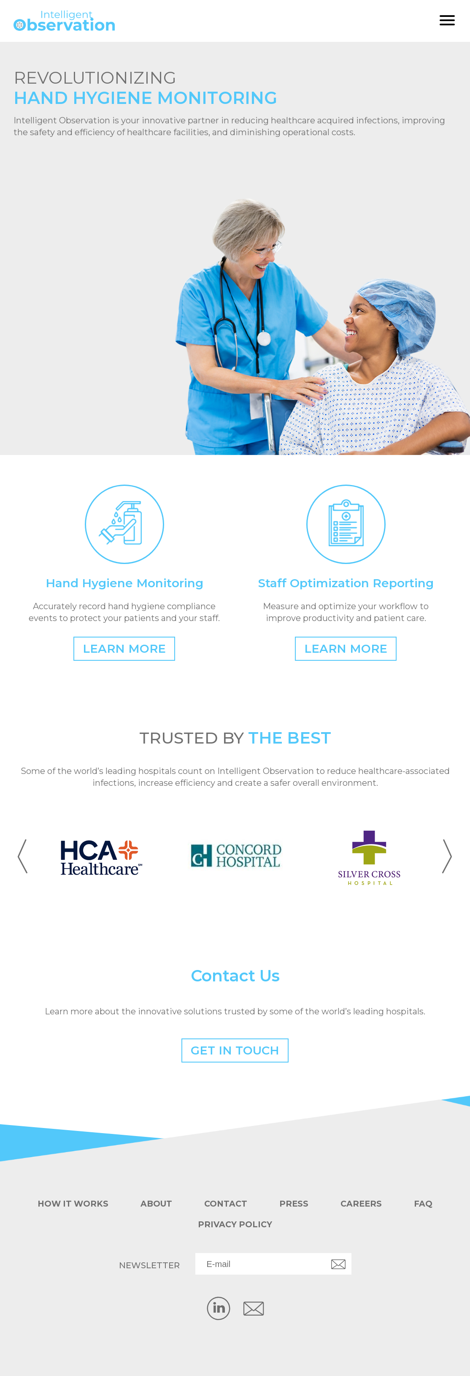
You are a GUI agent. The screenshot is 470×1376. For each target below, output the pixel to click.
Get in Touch (235, 1050)
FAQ (426, 1204)
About (156, 1204)
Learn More (124, 648)
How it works (70, 1204)
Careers (364, 1204)
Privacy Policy (235, 1224)
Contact (227, 1204)
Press (296, 1204)
